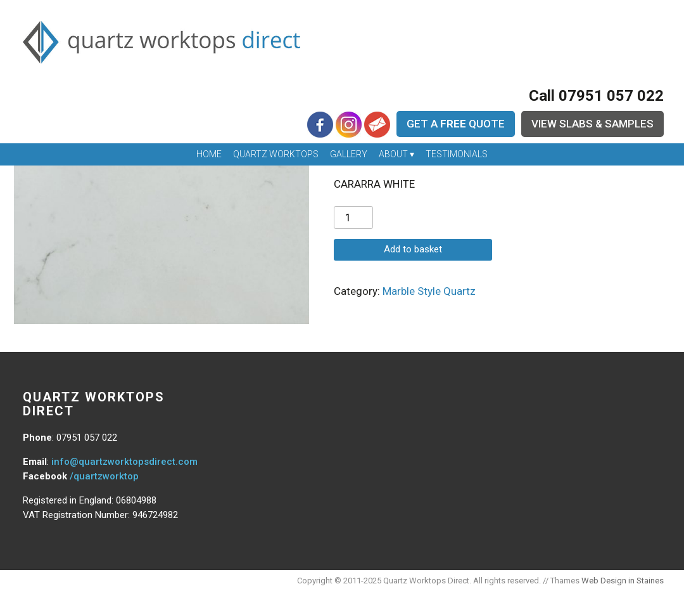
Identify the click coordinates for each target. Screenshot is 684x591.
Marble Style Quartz (429, 291)
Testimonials (457, 154)
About (393, 154)
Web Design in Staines (622, 580)
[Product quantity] (353, 217)
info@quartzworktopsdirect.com (124, 461)
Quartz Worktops (276, 154)
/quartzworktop (104, 476)
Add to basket (413, 249)
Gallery (348, 154)
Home (209, 154)
